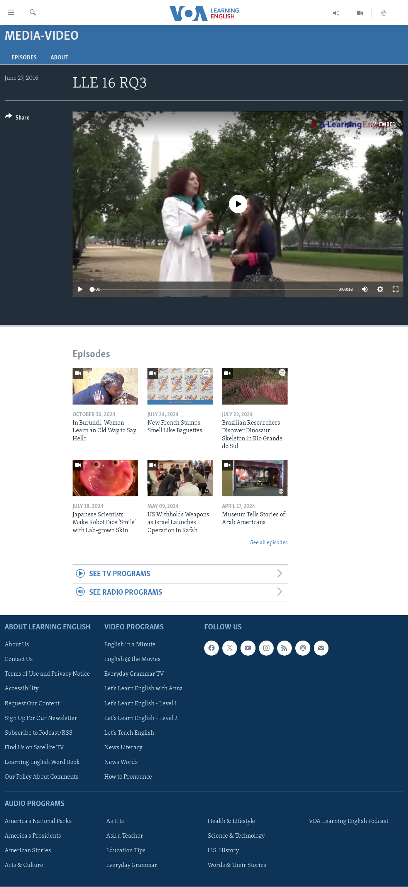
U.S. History (223, 851)
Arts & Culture (24, 865)
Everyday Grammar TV (134, 674)
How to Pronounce (128, 777)
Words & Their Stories (237, 865)
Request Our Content (32, 704)
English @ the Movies (132, 660)
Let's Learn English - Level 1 (140, 704)
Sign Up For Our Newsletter (41, 718)
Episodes (24, 58)
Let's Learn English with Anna (143, 689)
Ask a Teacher (124, 836)
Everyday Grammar (131, 865)
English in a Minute (130, 645)
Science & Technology (236, 836)
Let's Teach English (129, 733)
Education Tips (126, 851)
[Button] (17, 119)
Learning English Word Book (42, 762)
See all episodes (269, 543)
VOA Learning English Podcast (348, 821)
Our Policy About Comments (41, 777)
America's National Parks (38, 821)
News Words (121, 762)
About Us (17, 645)
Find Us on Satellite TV (34, 748)
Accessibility (22, 689)
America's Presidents (33, 836)
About (59, 58)
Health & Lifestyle (231, 821)
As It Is (115, 821)
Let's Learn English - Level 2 (141, 718)
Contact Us (19, 660)
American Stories (28, 851)
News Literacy (123, 748)
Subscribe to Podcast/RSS (39, 733)
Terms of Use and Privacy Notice (47, 674)
